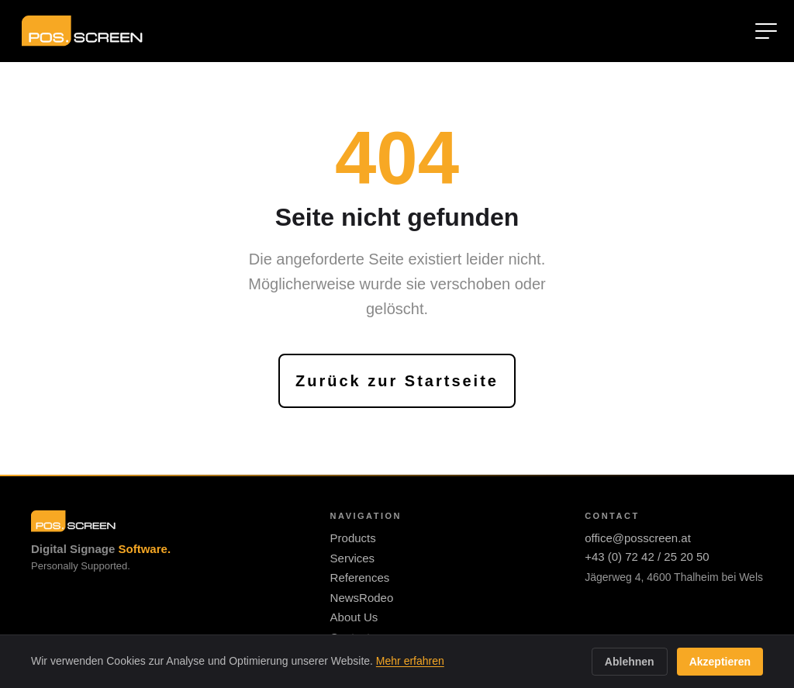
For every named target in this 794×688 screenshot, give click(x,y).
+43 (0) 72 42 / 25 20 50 (647, 556)
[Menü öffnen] (766, 31)
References (360, 577)
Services (352, 558)
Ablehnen (629, 661)
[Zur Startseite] (82, 31)
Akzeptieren (720, 661)
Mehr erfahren (410, 661)
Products (353, 538)
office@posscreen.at (638, 538)
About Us (354, 617)
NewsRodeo (362, 597)
